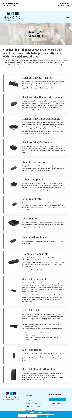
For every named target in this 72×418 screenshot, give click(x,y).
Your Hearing (29, 406)
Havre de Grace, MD (10, 4)
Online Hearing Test (57, 403)
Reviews (37, 401)
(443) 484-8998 (63, 6)
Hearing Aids (38, 398)
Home (27, 398)
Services (28, 403)
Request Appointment (57, 400)
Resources (38, 403)
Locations (38, 406)
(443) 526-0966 (9, 6)
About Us (28, 401)
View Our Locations (55, 395)
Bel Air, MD (64, 4)
